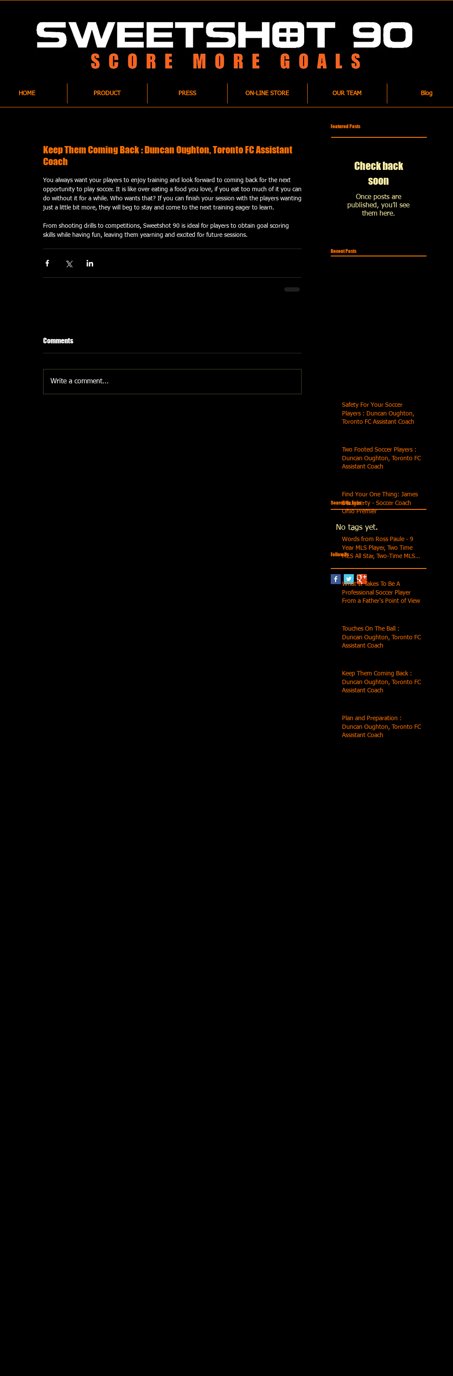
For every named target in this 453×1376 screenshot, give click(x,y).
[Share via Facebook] (47, 263)
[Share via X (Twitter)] (68, 263)
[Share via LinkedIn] (90, 263)
